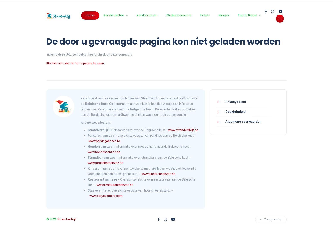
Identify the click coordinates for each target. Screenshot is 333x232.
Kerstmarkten (114, 15)
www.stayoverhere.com (106, 196)
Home (90, 15)
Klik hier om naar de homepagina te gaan (75, 63)
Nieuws (224, 15)
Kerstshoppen (147, 15)
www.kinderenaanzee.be (158, 174)
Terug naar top (271, 219)
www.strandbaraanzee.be (105, 163)
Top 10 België (248, 15)
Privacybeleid (235, 102)
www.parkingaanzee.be (105, 141)
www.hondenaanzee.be (104, 152)
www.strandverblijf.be (183, 130)
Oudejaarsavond (178, 15)
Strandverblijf (67, 219)
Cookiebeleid (235, 112)
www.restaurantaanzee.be (115, 185)
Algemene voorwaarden (242, 122)
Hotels (205, 15)
